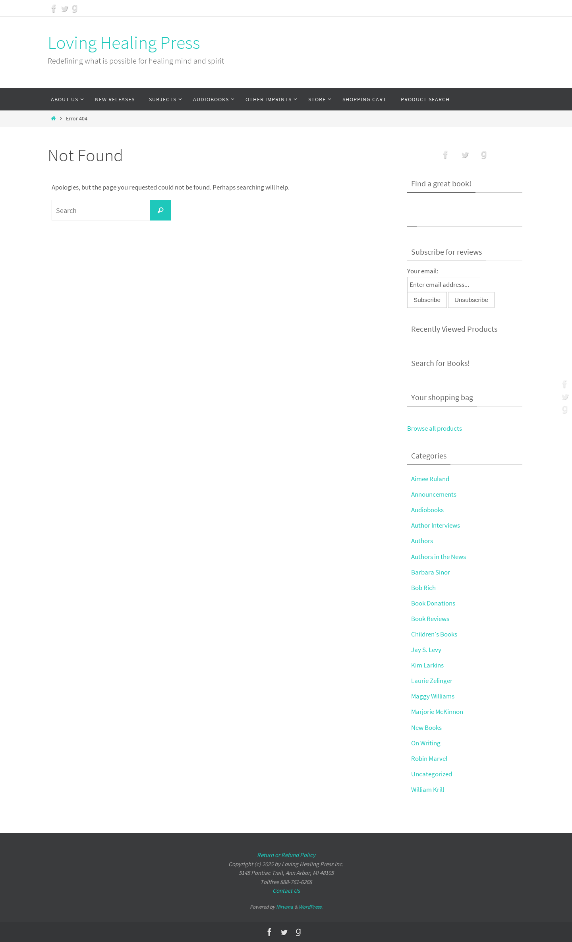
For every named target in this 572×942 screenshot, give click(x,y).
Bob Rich (423, 587)
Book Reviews (430, 618)
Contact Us (286, 890)
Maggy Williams (432, 696)
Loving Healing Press (124, 42)
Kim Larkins (427, 665)
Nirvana (284, 906)
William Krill (427, 789)
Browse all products (434, 428)
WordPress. (311, 906)
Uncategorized (431, 774)
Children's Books (434, 634)
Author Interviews (435, 525)
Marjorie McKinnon (437, 711)
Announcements (433, 494)
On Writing (426, 743)
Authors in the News (438, 556)
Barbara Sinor (430, 572)
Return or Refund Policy (286, 855)
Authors (422, 540)
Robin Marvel (429, 758)
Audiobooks (427, 509)
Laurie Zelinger (431, 680)
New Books (426, 727)
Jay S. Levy (426, 649)
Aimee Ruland (430, 478)
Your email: (422, 271)
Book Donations (433, 603)
